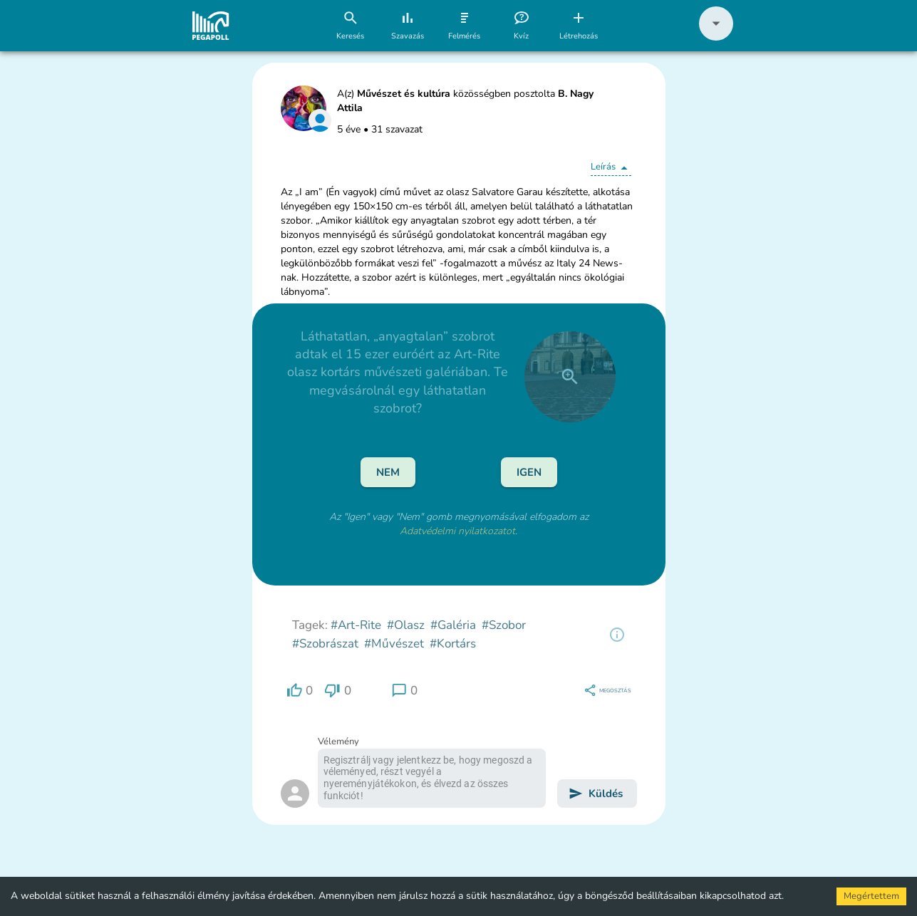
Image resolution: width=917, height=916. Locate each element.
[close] (570, 377)
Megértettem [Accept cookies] (871, 896)
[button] (716, 37)
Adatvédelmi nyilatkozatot (457, 531)
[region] (617, 634)
